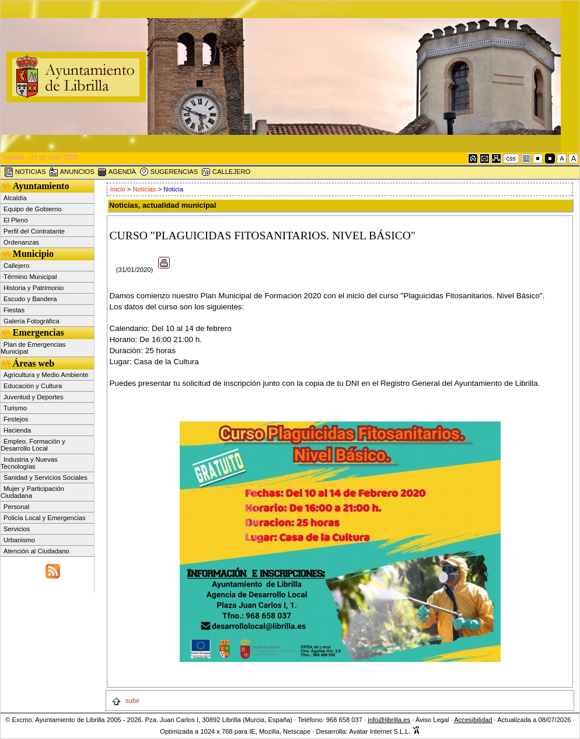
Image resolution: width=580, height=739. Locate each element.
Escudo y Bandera (30, 298)
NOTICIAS (25, 172)
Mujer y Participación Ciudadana (32, 492)
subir (125, 700)
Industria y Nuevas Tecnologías (29, 463)
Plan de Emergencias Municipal (33, 348)
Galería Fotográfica (32, 321)
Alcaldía (15, 197)
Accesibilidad (473, 719)
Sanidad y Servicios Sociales (46, 477)
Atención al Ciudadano (36, 551)
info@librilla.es (389, 719)
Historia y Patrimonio (34, 287)
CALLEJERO (225, 172)
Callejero (16, 265)
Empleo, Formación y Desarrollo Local (33, 445)
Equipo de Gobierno (33, 208)
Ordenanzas (21, 242)
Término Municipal (30, 276)
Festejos (16, 419)
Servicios (17, 528)
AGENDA (116, 172)
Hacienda (17, 430)
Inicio (118, 189)
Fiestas (14, 309)
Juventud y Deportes (34, 396)
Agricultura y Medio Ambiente (46, 374)
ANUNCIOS (72, 172)
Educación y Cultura (33, 385)
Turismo (15, 408)
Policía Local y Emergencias (45, 517)
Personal (16, 506)
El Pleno (16, 220)
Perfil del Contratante (34, 231)
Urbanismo (19, 539)
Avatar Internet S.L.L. (384, 731)
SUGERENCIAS (168, 172)
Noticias (144, 189)
